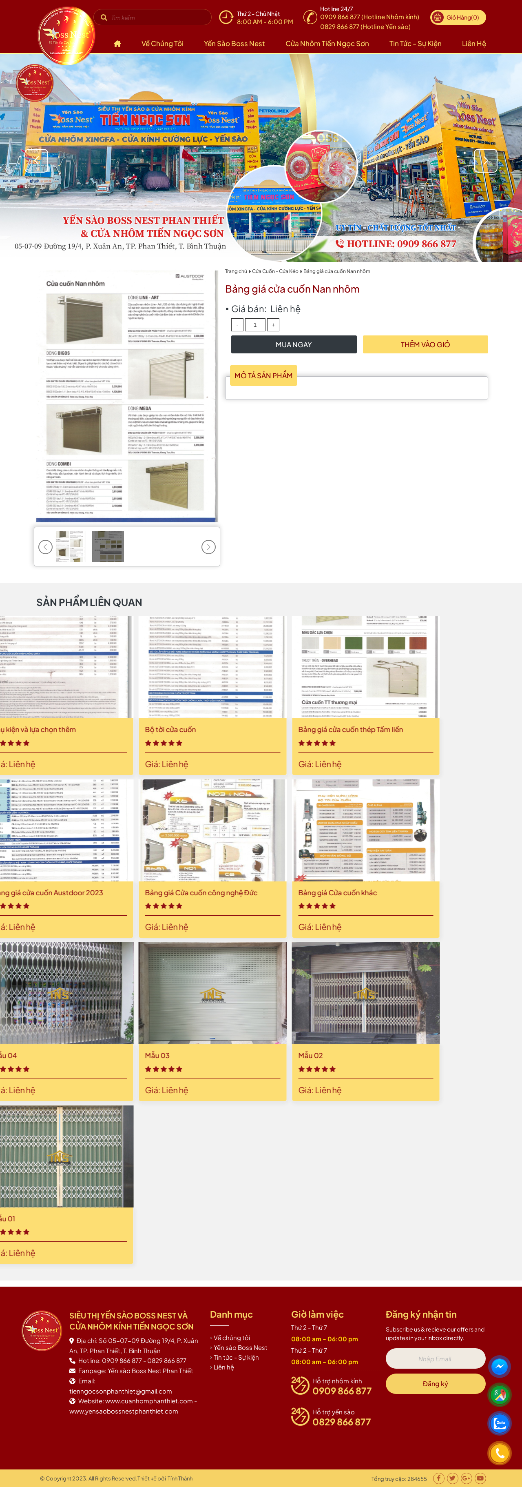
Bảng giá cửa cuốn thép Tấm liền (76, 729)
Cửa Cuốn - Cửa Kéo (275, 271)
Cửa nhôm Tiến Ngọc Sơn (327, 43)
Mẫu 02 (36, 1055)
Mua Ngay (294, 344)
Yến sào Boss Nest (234, 43)
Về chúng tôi (163, 43)
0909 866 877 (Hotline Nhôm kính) (369, 16)
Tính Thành (180, 1478)
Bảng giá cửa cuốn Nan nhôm (336, 271)
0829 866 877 (341, 1421)
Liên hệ (474, 43)
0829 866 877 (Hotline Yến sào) (365, 26)
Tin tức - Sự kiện (415, 43)
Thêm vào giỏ (425, 344)
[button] (487, 161)
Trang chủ (236, 271)
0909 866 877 (342, 1390)
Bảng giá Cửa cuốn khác (63, 892)
